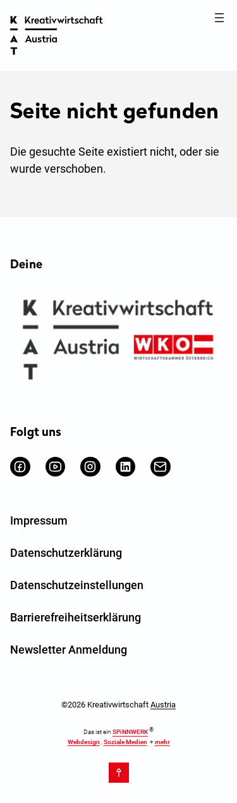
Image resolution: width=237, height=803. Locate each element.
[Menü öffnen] (219, 17)
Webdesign (84, 742)
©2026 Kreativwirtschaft (118, 704)
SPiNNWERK (130, 732)
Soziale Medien (125, 742)
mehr (162, 742)
